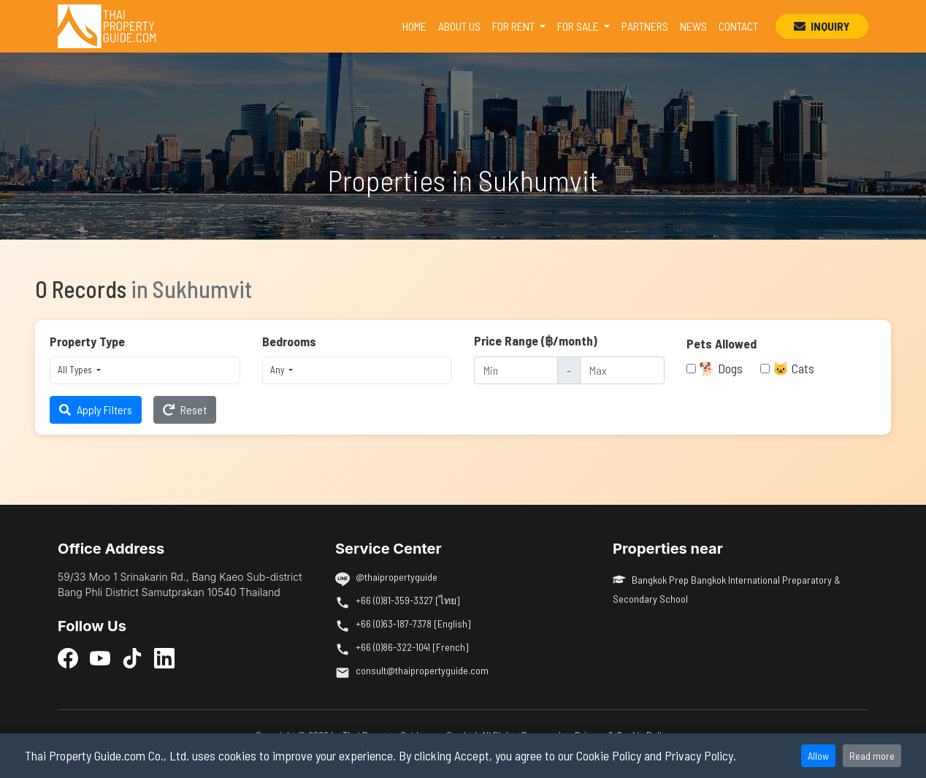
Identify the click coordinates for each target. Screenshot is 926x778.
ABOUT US (459, 26)
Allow (818, 756)
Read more (872, 756)
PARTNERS (644, 26)
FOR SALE (579, 26)
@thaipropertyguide (396, 577)
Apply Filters (95, 409)
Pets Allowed (721, 343)
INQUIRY (822, 26)
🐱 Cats (793, 368)
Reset (185, 409)
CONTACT (738, 26)
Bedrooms (289, 341)
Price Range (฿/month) (535, 340)
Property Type (87, 341)
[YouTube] (100, 657)
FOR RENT (514, 26)
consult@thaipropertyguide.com (422, 670)
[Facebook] (68, 657)
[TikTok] (132, 657)
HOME (417, 25)
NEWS (693, 26)
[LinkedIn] (164, 657)
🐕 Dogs (721, 368)
